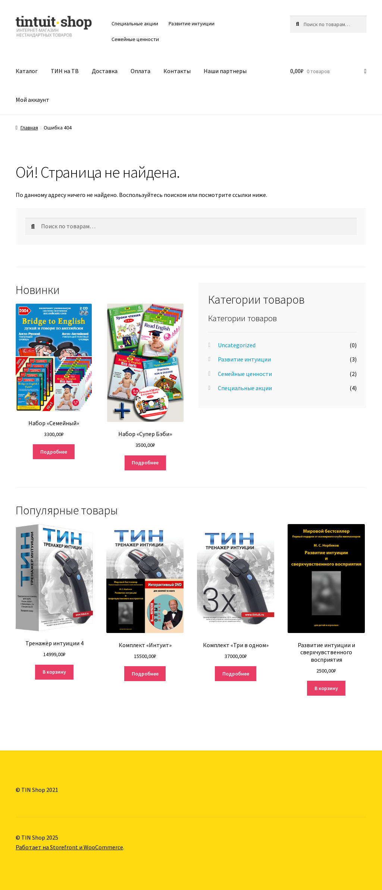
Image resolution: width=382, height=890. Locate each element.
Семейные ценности (135, 39)
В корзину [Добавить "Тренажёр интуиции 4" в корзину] (54, 671)
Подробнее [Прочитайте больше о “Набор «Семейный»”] (53, 451)
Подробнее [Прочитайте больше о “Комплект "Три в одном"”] (235, 673)
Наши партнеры (225, 71)
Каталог (27, 71)
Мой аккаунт (32, 99)
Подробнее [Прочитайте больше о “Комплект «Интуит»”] (145, 673)
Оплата (140, 71)
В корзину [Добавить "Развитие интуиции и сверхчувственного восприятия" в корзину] (326, 688)
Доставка (105, 71)
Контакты (177, 71)
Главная (29, 127)
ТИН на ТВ (65, 71)
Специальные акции (135, 23)
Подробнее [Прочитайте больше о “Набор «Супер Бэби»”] (145, 462)
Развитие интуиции (192, 23)
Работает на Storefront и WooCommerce (69, 847)
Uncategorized (237, 345)
